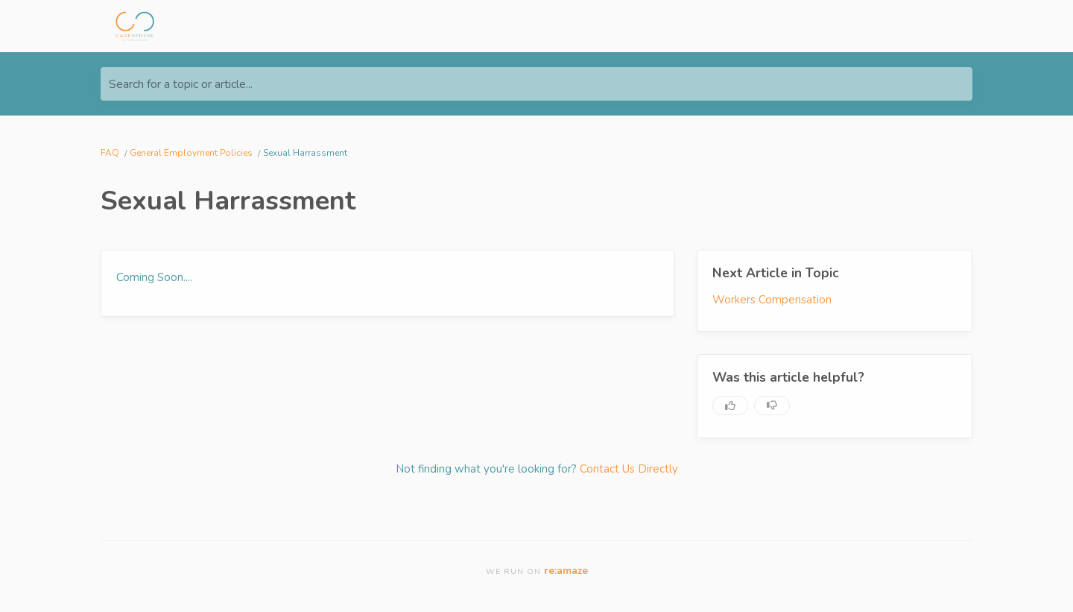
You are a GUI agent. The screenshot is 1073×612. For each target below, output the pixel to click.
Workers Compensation (772, 299)
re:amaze (566, 571)
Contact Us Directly (629, 468)
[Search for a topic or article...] (536, 84)
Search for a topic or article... (181, 84)
